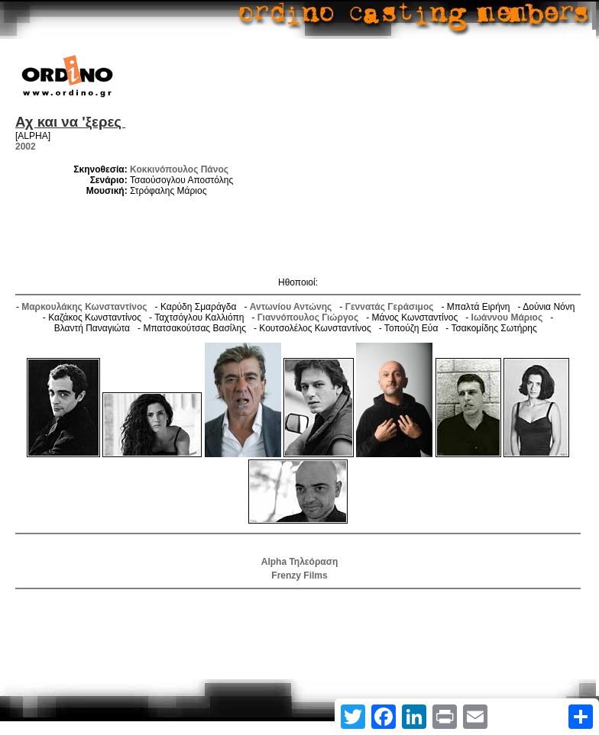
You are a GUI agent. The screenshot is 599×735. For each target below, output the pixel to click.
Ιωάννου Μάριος (507, 317)
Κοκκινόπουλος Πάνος (179, 169)
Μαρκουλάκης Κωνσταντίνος (84, 306)
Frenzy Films (299, 575)
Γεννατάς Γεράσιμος (389, 306)
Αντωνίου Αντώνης (291, 306)
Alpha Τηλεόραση (299, 561)
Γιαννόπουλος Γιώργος (307, 317)
